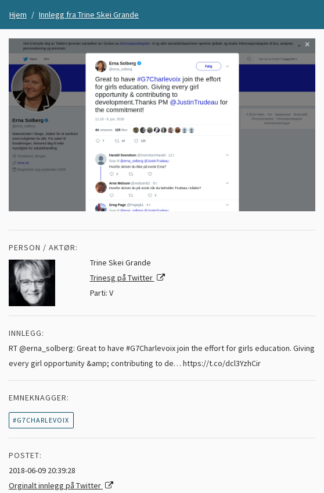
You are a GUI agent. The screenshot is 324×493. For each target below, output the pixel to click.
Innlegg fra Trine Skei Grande (89, 14)
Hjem (18, 14)
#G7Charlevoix (41, 420)
